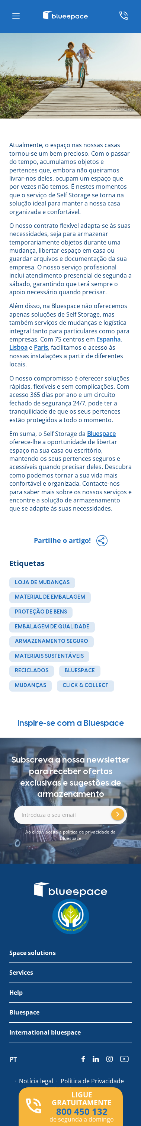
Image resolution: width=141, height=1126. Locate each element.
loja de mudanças (42, 582)
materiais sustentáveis (49, 656)
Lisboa (18, 347)
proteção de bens (41, 612)
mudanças (30, 685)
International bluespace (45, 1032)
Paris (41, 347)
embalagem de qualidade (52, 627)
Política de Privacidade (92, 1081)
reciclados (31, 670)
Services (21, 972)
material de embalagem (50, 597)
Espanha (108, 339)
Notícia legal (36, 1081)
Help (16, 993)
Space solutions (32, 953)
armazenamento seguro (51, 641)
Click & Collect (86, 685)
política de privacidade (86, 832)
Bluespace (101, 434)
